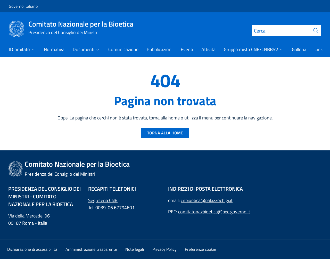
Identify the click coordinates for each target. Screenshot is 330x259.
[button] (200, 249)
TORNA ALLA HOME (165, 133)
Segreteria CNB (103, 200)
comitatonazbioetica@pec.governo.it (214, 211)
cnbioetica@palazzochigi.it (207, 200)
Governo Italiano (23, 6)
